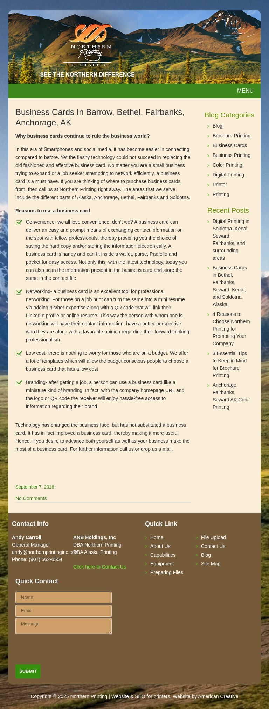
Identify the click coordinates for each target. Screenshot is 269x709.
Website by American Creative (205, 696)
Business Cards (230, 145)
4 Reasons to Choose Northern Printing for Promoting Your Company (231, 328)
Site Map (210, 563)
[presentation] (68, 650)
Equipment (162, 563)
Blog (217, 126)
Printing (221, 194)
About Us (160, 546)
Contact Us (213, 546)
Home (156, 537)
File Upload (213, 537)
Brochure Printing (231, 135)
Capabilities (162, 555)
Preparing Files (166, 572)
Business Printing (231, 155)
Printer (220, 184)
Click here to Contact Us (99, 567)
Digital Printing (228, 175)
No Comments (31, 498)
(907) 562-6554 (45, 559)
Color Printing (227, 165)
